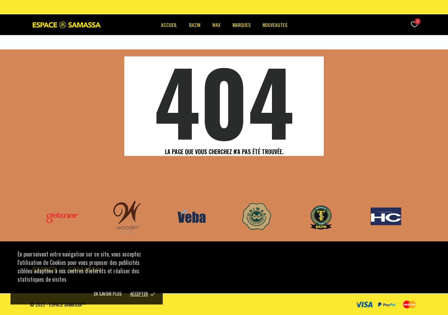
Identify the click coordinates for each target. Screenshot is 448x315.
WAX (216, 24)
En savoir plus (108, 293)
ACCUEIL (169, 24)
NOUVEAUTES (274, 24)
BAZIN (194, 24)
